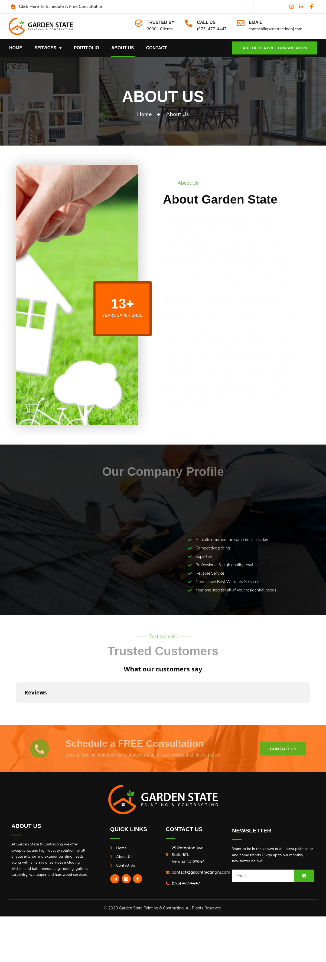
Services (48, 48)
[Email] (240, 23)
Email (255, 22)
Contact (156, 48)
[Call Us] (189, 23)
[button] (16, 708)
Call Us (206, 22)
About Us (122, 48)
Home (15, 48)
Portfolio (86, 48)
